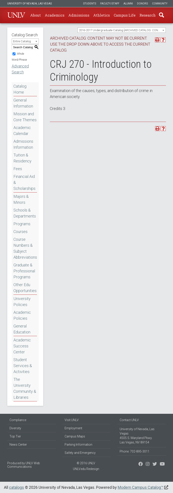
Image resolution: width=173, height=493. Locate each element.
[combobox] (122, 30)
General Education (21, 329)
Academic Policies (22, 315)
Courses (20, 231)
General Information (23, 103)
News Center (18, 444)
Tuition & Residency (22, 158)
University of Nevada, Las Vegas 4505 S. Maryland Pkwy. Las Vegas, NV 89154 (137, 435)
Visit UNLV (72, 420)
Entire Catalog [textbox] (22, 41)
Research (148, 15)
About (35, 15)
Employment (73, 428)
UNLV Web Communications (23, 464)
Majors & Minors (21, 199)
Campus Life (125, 15)
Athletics (101, 15)
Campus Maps (75, 436)
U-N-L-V (16, 15)
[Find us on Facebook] (140, 464)
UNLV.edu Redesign (86, 469)
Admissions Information (23, 144)
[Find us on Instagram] (154, 464)
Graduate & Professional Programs (24, 271)
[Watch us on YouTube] (162, 464)
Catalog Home (19, 89)
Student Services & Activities (22, 365)
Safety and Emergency (80, 452)
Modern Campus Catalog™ (140, 487)
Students (89, 3)
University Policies (22, 301)
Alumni (128, 3)
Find (161, 15)
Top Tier (15, 436)
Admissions (78, 15)
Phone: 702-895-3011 (134, 451)
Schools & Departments (24, 213)
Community (159, 3)
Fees (17, 168)
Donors (142, 3)
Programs (21, 223)
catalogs (16, 487)
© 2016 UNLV (86, 463)
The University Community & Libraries (24, 388)
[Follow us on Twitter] (148, 464)
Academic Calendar (22, 130)
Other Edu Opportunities (25, 287)
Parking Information (78, 444)
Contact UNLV (129, 420)
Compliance (17, 420)
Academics (54, 15)
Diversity (15, 428)
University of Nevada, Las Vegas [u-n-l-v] (29, 3)
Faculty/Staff (109, 3)
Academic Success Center (22, 346)
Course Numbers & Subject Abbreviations (25, 248)
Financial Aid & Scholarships (24, 182)
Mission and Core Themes (25, 117)
